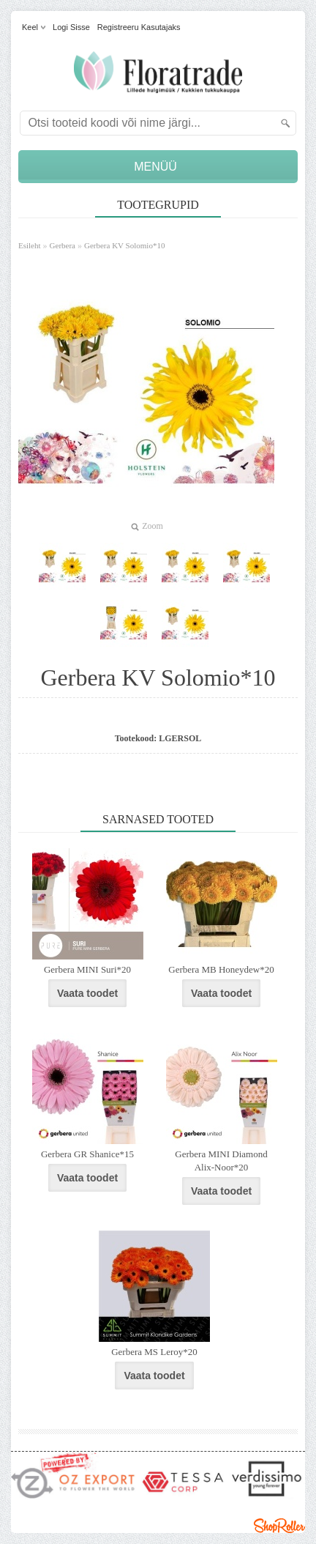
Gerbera (62, 245)
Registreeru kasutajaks (139, 27)
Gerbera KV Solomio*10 (124, 245)
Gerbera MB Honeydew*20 (221, 969)
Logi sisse (71, 27)
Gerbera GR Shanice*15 (87, 1153)
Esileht (29, 245)
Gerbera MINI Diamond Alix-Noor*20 (221, 1160)
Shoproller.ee (279, 1525)
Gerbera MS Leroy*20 (154, 1351)
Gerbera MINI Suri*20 (87, 969)
